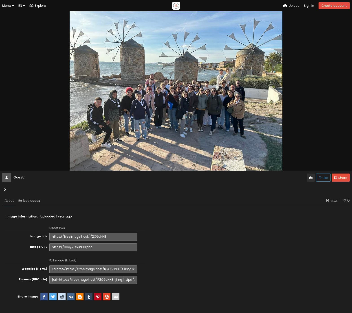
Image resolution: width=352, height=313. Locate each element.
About (9, 200)
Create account (334, 5)
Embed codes (29, 200)
